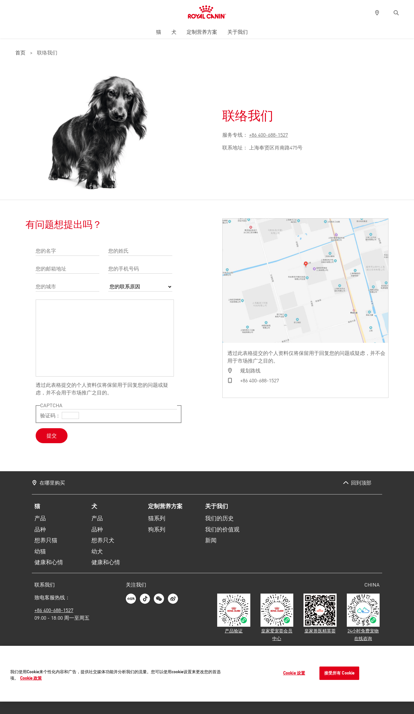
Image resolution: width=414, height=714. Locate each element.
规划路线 (250, 370)
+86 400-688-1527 (268, 134)
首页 (20, 53)
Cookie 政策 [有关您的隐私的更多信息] (31, 678)
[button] (396, 12)
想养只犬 (102, 540)
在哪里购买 (52, 482)
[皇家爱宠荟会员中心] (277, 618)
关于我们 (237, 31)
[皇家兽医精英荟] (320, 614)
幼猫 (40, 551)
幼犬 (97, 551)
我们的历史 (219, 518)
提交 (51, 435)
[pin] (377, 12)
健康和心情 (48, 562)
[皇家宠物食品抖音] (145, 599)
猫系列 (156, 518)
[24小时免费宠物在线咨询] (363, 618)
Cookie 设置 (294, 673)
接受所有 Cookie (339, 673)
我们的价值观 (222, 529)
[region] (207, 674)
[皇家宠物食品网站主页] (207, 12)
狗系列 (156, 529)
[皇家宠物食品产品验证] (233, 614)
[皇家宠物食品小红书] (131, 599)
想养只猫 (45, 540)
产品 (40, 518)
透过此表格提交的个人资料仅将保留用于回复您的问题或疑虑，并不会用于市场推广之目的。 (102, 388)
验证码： (50, 415)
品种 (40, 529)
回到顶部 (361, 482)
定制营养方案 (202, 31)
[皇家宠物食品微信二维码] (159, 599)
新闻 (211, 540)
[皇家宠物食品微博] (173, 599)
